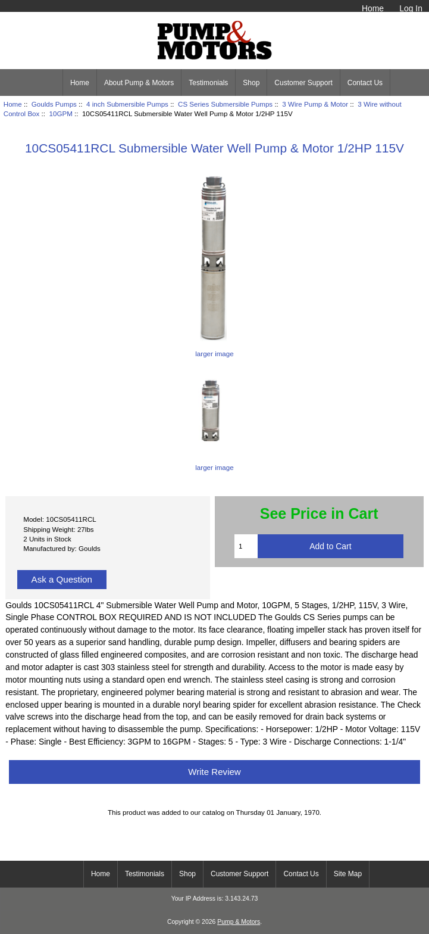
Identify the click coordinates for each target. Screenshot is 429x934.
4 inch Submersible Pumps (127, 104)
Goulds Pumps (54, 104)
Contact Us (365, 83)
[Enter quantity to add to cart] (246, 546)
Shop (251, 83)
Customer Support (303, 83)
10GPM (60, 113)
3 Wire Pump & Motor (315, 104)
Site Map (348, 874)
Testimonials (208, 83)
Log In (410, 8)
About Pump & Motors (139, 83)
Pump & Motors (238, 922)
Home (373, 8)
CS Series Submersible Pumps (225, 104)
